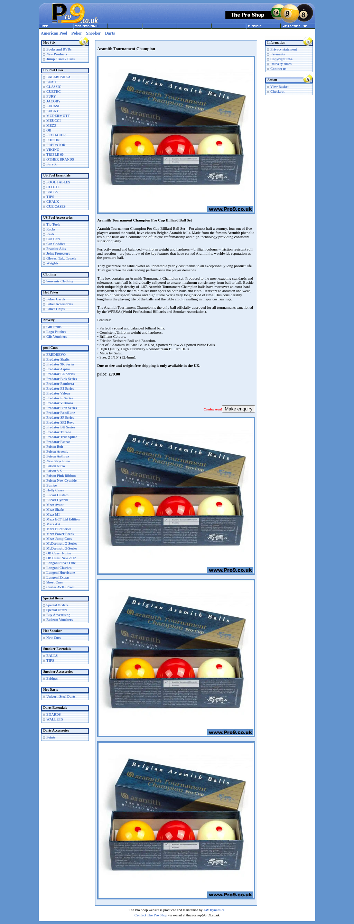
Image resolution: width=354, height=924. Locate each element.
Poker (76, 33)
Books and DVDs (59, 49)
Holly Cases (55, 490)
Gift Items (54, 327)
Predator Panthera (60, 384)
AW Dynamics (213, 910)
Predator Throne (58, 432)
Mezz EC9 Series (58, 529)
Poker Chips (55, 309)
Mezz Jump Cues (59, 539)
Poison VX (54, 471)
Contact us (278, 69)
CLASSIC (53, 87)
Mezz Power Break (60, 534)
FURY (51, 96)
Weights (52, 263)
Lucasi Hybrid (57, 500)
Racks (50, 229)
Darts (110, 33)
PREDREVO (56, 354)
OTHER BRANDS (60, 159)
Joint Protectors (58, 253)
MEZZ (51, 125)
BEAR (51, 82)
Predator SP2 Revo (60, 422)
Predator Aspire (58, 369)
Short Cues (54, 582)
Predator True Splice (61, 437)
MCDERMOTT (58, 116)
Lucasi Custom (57, 495)
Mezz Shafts (55, 509)
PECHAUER (56, 135)
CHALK (52, 201)
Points (51, 737)
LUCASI (52, 106)
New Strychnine (58, 461)
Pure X (51, 164)
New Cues (53, 638)
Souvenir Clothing (59, 281)
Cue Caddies (55, 244)
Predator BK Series (60, 427)
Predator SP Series (60, 417)
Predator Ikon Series (61, 408)
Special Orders (57, 605)
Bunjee (51, 485)
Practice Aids (56, 249)
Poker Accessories (59, 304)
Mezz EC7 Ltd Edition (63, 519)
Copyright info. (281, 59)
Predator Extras (58, 442)
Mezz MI (53, 514)
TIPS (50, 197)
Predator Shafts (57, 359)
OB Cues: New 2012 (61, 558)
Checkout (277, 91)
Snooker (93, 33)
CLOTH (52, 187)
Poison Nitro (55, 466)
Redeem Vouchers (59, 620)
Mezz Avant (55, 505)
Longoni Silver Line (61, 563)
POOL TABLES (58, 182)
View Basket (279, 87)
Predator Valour (58, 393)
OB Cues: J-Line (58, 553)
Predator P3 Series (60, 388)
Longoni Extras (57, 577)
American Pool (54, 33)
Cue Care (53, 239)
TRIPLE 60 (55, 154)
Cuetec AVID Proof (60, 587)
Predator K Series (59, 398)
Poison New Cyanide (61, 480)
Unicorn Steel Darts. (61, 696)
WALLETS (54, 719)
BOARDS (53, 714)
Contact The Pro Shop (150, 915)
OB (48, 130)
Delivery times (280, 64)
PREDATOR (55, 145)
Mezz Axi (53, 524)
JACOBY (53, 101)
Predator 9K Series (60, 364)
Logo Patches (56, 332)
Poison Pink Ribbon (61, 476)
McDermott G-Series (61, 543)
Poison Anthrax (57, 456)
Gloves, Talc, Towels (61, 258)
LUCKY (52, 111)
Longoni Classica (59, 568)
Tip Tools (53, 224)
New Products (56, 54)
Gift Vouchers (56, 336)
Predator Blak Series (61, 379)
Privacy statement (283, 49)
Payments (277, 54)
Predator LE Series (60, 374)
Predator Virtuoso (59, 403)
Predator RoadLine (60, 413)
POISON (52, 140)
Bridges (52, 678)
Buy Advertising (58, 615)
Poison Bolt (54, 447)
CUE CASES (56, 206)
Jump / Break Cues (60, 59)
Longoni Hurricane (60, 572)
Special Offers (56, 610)
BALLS (52, 192)
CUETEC (53, 91)
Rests (50, 234)
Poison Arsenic (57, 451)
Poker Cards (55, 299)
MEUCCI (53, 121)
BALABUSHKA (58, 77)
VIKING (52, 150)
